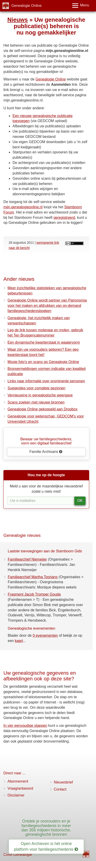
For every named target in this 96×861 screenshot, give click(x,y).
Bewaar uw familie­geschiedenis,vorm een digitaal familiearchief (46, 441)
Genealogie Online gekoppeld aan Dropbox (43, 409)
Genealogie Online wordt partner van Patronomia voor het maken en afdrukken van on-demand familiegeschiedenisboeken (47, 305)
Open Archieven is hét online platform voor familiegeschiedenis (46, 846)
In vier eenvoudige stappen (25, 725)
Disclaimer (16, 795)
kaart (19, 641)
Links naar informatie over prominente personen (46, 381)
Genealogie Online (26, 6)
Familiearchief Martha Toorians (32, 577)
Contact (60, 789)
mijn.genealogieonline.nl (23, 207)
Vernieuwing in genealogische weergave (40, 395)
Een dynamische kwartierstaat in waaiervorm (44, 342)
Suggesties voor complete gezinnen (36, 388)
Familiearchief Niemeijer (27, 559)
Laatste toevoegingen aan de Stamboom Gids (45, 551)
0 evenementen (45, 635)
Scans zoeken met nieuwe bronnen (36, 402)
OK (80, 501)
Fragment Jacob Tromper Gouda (34, 594)
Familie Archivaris (45, 452)
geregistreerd (64, 217)
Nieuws (17, 19)
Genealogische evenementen (31, 628)
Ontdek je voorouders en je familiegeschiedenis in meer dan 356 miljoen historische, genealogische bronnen (46, 828)
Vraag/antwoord (20, 788)
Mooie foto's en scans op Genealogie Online (43, 362)
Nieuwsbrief (63, 782)
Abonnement (18, 781)
